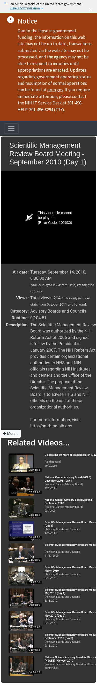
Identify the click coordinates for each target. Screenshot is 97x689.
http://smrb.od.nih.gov (51, 425)
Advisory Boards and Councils (58, 311)
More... (10, 433)
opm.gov (55, 90)
